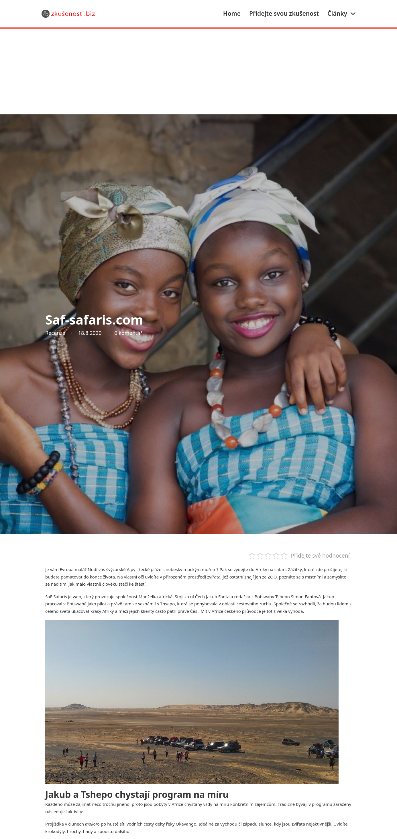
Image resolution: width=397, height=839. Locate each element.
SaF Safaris (56, 596)
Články (337, 13)
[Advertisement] (198, 71)
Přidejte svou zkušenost (284, 13)
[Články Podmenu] (353, 14)
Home (232, 13)
